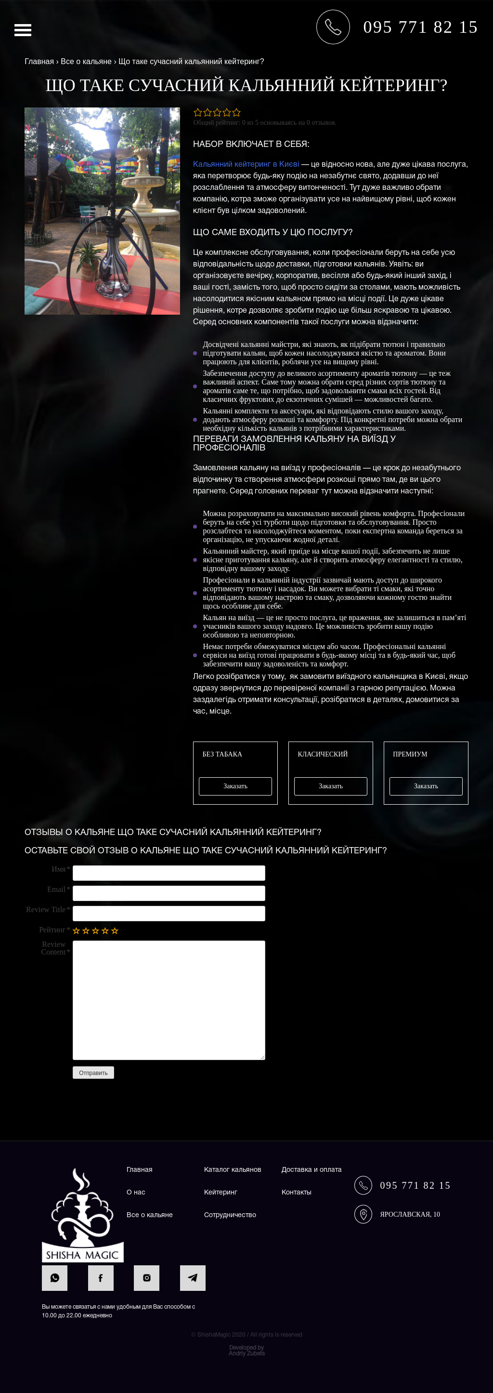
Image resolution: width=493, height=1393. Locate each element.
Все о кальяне (150, 1215)
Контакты (296, 1193)
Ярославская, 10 (410, 1214)
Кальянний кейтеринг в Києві (246, 164)
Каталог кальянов (232, 1170)
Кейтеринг (220, 1193)
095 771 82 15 (415, 1185)
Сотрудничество (230, 1215)
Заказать (235, 786)
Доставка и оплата (312, 1170)
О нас (136, 1193)
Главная (140, 1170)
